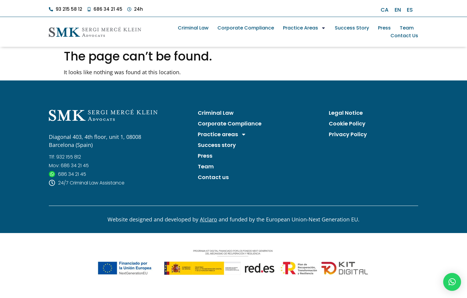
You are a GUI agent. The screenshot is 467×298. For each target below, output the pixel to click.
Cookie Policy (347, 123)
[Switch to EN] (398, 9)
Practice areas (304, 28)
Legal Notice (346, 113)
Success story (352, 27)
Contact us (404, 35)
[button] (452, 282)
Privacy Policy (348, 134)
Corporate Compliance (245, 27)
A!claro (208, 219)
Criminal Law (193, 27)
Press (384, 27)
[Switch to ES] (410, 9)
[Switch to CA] (385, 9)
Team (407, 27)
